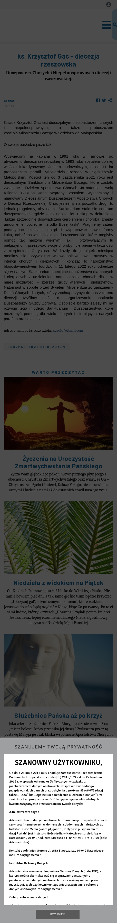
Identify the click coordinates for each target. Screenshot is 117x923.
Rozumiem (57, 914)
